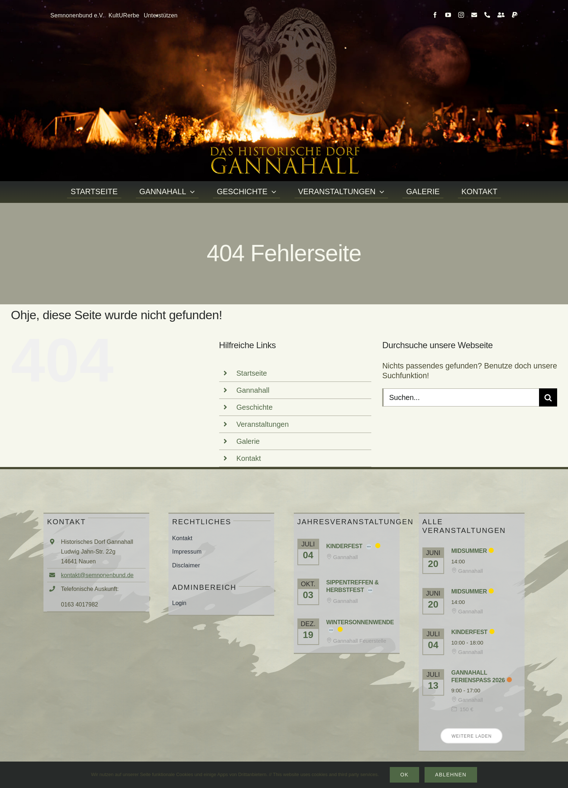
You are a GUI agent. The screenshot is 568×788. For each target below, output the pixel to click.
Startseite (252, 373)
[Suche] (548, 397)
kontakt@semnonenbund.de (97, 575)
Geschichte (255, 407)
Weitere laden (471, 736)
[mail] (474, 15)
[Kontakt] (501, 15)
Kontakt (249, 458)
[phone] (487, 15)
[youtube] (448, 15)
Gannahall (253, 390)
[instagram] (461, 15)
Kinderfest (344, 546)
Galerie (248, 441)
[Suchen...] (460, 397)
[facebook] (435, 15)
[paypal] (515, 15)
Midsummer (469, 551)
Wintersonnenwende (360, 622)
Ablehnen (451, 774)
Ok (404, 774)
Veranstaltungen (263, 424)
